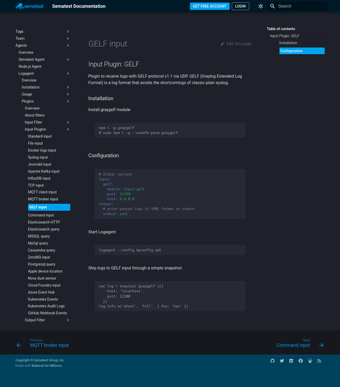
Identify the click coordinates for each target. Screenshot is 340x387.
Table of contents (281, 29)
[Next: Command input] (299, 344)
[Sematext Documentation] (30, 6)
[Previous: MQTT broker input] (44, 344)
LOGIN (240, 6)
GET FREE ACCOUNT (210, 6)
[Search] (297, 6)
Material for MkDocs (47, 366)
